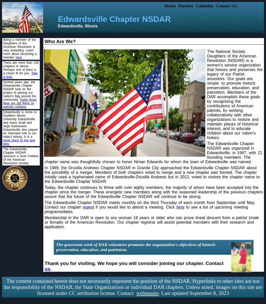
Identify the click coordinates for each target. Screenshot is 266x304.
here (19, 57)
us (47, 269)
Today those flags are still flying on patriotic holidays (20, 103)
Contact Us (226, 5)
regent (88, 207)
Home (170, 5)
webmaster (147, 293)
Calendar (205, 5)
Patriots (185, 5)
